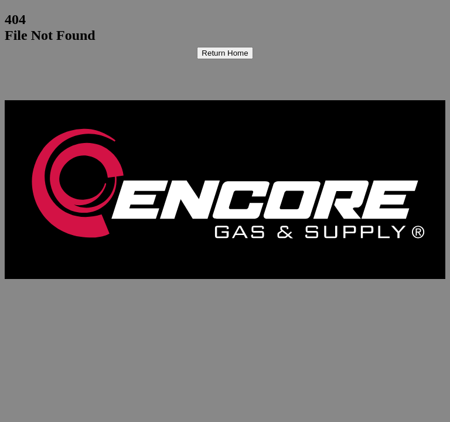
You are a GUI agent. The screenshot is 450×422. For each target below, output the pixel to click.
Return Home (225, 53)
